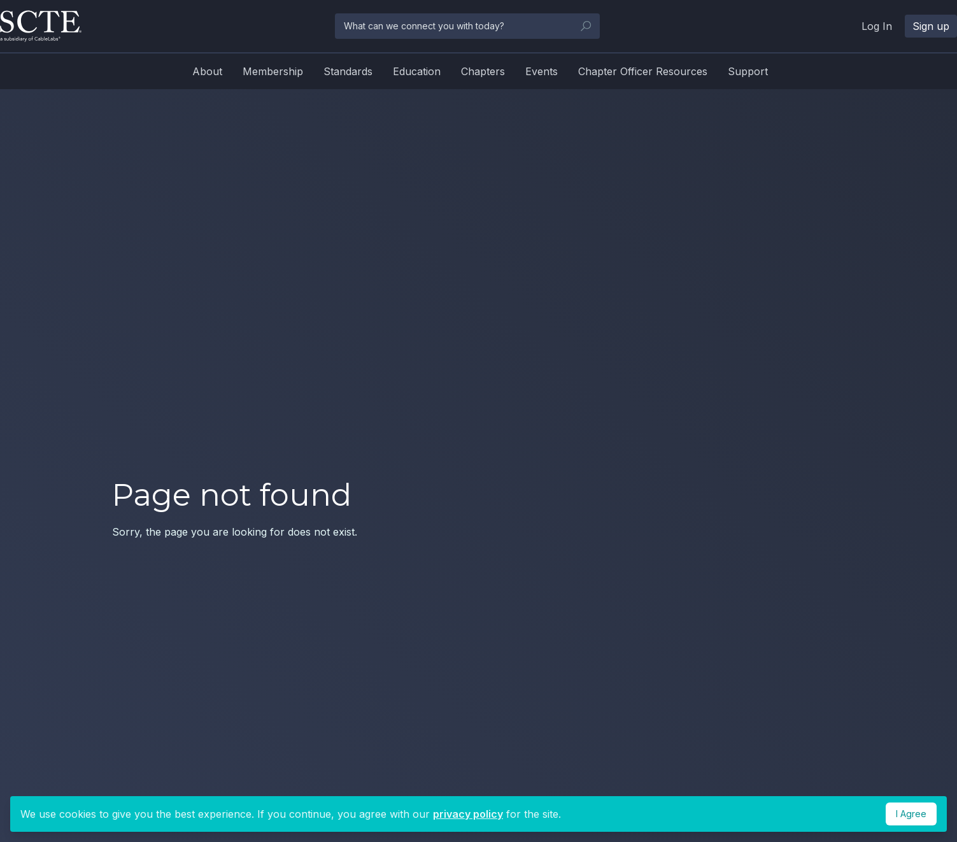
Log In (876, 26)
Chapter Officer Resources (642, 71)
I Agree (911, 813)
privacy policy (468, 814)
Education (417, 71)
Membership (273, 71)
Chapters (483, 71)
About (207, 71)
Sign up (930, 26)
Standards (347, 71)
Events (541, 71)
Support (748, 71)
